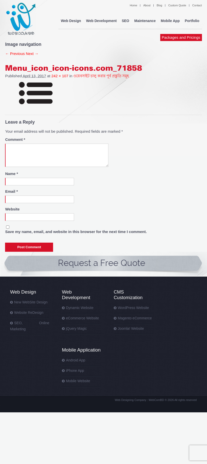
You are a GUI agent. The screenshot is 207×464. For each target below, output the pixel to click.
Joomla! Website (131, 328)
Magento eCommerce (135, 318)
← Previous (15, 53)
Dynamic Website (80, 308)
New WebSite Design (31, 302)
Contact (197, 5)
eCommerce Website (82, 318)
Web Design (23, 292)
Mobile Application (81, 350)
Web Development (76, 294)
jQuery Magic (76, 328)
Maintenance (146, 20)
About (147, 5)
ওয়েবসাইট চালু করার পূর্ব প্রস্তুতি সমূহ (101, 76)
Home (133, 5)
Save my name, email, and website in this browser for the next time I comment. (76, 231)
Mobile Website (78, 381)
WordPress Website (133, 308)
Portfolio (192, 20)
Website (12, 209)
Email (11, 191)
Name (11, 173)
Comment (15, 139)
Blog (159, 5)
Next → (32, 53)
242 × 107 (59, 76)
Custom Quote (177, 5)
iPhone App (75, 371)
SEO (126, 20)
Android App (75, 360)
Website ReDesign (28, 313)
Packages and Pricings (181, 52)
